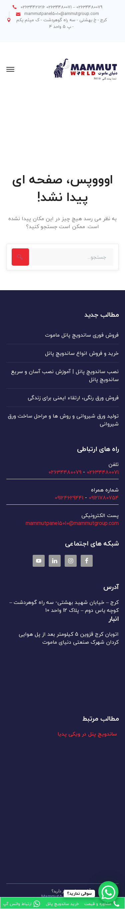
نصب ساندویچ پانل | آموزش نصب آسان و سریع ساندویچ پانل (65, 375)
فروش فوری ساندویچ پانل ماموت (82, 335)
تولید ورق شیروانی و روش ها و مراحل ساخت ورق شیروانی (63, 419)
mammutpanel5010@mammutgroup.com (72, 523)
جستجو (20, 257)
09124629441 (69, 497)
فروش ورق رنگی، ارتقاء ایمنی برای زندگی (73, 397)
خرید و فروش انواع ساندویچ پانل (82, 353)
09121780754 (104, 497)
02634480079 (64, 472)
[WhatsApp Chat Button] (108, 892)
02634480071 (103, 472)
